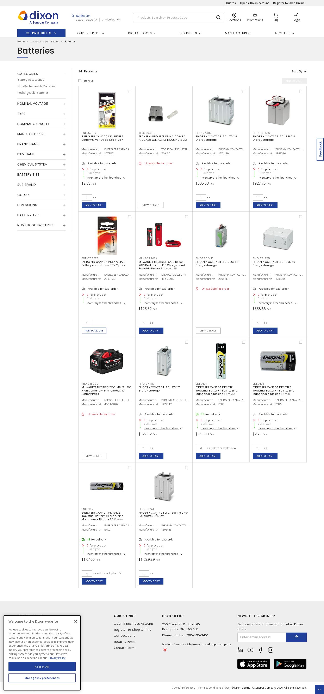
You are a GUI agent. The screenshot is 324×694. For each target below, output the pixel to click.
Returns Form (124, 642)
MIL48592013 (148, 258)
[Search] (178, 17)
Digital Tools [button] (140, 33)
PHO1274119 (204, 133)
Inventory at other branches (104, 177)
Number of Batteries (35, 225)
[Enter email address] (261, 637)
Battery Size (28, 174)
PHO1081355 (261, 258)
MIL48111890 (90, 383)
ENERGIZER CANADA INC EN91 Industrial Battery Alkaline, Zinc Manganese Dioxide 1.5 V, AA (216, 390)
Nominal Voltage (32, 103)
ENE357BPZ (89, 133)
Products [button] (41, 33)
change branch (111, 19)
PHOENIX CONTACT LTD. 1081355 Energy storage (274, 263)
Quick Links (125, 616)
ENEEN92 (87, 509)
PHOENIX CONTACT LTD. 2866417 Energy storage (217, 263)
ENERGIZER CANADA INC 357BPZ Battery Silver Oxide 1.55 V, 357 (102, 138)
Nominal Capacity (33, 124)
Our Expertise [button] (88, 33)
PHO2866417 (205, 258)
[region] (42, 653)
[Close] (75, 621)
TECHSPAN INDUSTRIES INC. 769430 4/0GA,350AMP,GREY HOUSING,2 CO (163, 138)
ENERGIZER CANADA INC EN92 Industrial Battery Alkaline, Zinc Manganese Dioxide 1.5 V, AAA (102, 516)
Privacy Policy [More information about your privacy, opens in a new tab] (57, 658)
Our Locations (124, 636)
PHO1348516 (261, 133)
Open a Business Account (133, 624)
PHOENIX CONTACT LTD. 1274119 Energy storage (216, 138)
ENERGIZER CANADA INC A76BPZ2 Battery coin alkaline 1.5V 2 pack (103, 263)
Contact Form (124, 648)
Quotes (231, 3)
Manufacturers (238, 33)
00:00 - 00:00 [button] (84, 20)
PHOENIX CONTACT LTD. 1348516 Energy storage (274, 138)
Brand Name (27, 144)
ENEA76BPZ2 (90, 258)
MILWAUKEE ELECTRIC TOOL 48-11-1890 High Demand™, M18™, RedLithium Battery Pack (107, 390)
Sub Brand (26, 185)
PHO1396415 (147, 509)
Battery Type (28, 215)
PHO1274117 (147, 383)
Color (23, 195)
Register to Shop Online (289, 3)
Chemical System (32, 164)
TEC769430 (147, 133)
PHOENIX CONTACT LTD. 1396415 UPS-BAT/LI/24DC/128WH (163, 514)
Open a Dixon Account (254, 3)
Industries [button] (188, 33)
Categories (27, 74)
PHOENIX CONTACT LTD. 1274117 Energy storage (159, 388)
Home (21, 41)
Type (21, 114)
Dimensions (27, 205)
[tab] (41, 73)
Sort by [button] (297, 71)
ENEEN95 (258, 383)
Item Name (26, 154)
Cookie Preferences (183, 688)
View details (151, 205)
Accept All (42, 667)
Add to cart (94, 205)
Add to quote (94, 330)
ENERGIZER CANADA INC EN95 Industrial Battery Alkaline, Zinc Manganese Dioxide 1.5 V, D (273, 390)
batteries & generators (45, 41)
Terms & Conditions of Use (214, 687)
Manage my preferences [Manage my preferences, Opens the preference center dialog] (42, 678)
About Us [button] (283, 33)
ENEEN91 (201, 383)
